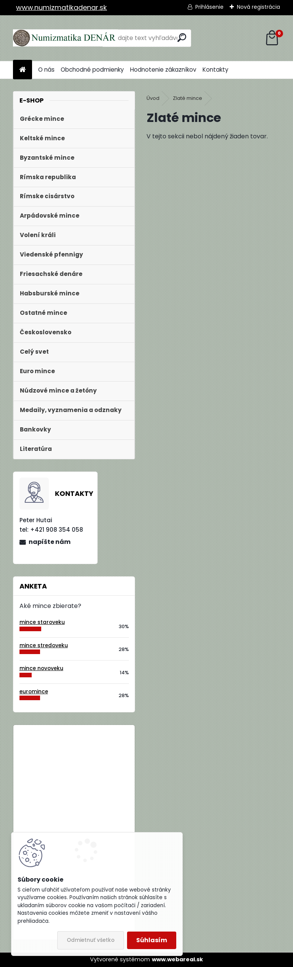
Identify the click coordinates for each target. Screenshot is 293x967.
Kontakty (216, 70)
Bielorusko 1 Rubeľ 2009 (94, 762)
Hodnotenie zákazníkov (163, 70)
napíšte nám (50, 541)
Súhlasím (151, 940)
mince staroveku (42, 622)
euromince (33, 691)
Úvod (152, 98)
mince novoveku (41, 668)
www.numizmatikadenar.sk (61, 7)
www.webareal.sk (177, 959)
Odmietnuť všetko (90, 940)
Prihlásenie (209, 7)
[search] (181, 37)
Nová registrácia (258, 7)
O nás (46, 70)
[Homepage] (22, 70)
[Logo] (65, 38)
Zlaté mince (187, 98)
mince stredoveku (43, 645)
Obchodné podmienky (92, 70)
